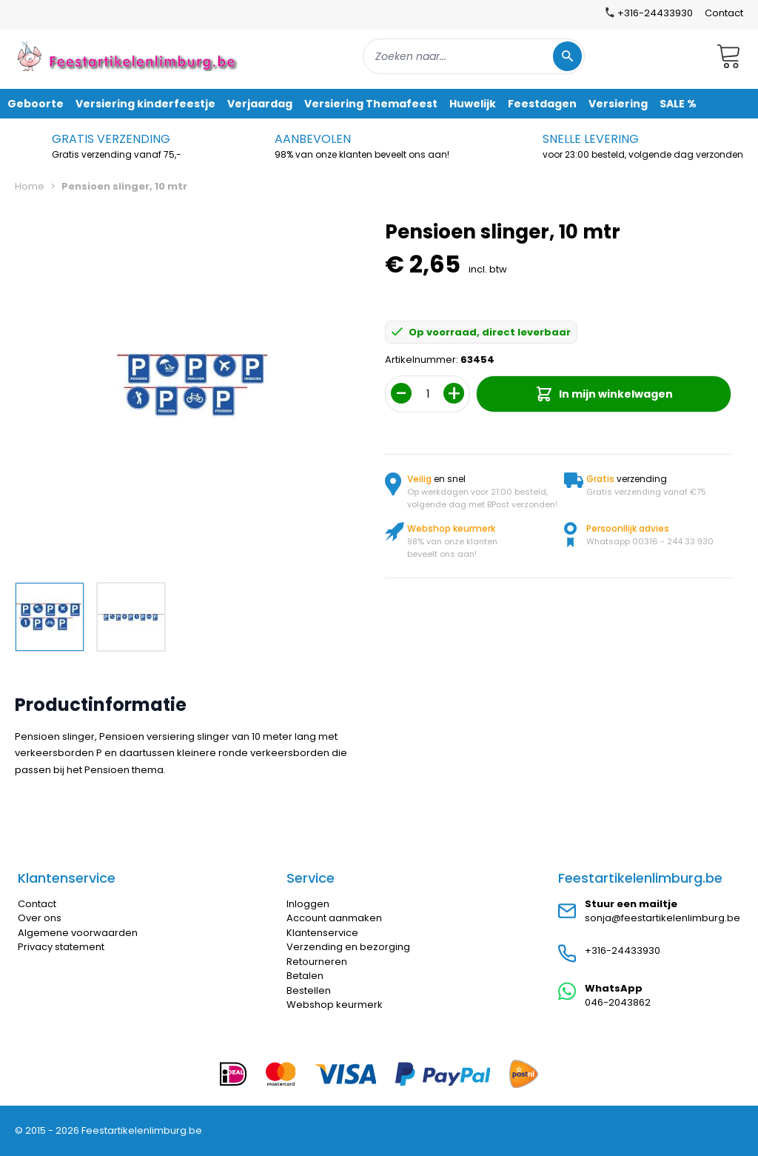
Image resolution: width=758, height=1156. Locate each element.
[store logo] (129, 55)
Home (29, 186)
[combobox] (474, 56)
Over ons (39, 918)
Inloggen (307, 904)
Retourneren (316, 962)
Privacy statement (61, 947)
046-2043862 (618, 1002)
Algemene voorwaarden (78, 933)
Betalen (304, 976)
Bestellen (308, 990)
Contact (724, 13)
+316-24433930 (622, 950)
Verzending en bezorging (348, 947)
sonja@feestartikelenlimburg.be (662, 918)
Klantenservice (322, 933)
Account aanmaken (334, 918)
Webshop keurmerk (334, 1005)
